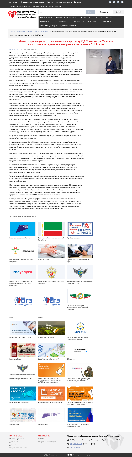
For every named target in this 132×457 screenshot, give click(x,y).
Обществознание (55, 6)
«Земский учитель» (62, 22)
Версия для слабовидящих (82, 455)
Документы (45, 22)
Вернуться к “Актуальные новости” (24, 216)
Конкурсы (111, 18)
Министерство (14, 2)
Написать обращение (39, 6)
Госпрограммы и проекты (18, 448)
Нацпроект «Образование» (67, 18)
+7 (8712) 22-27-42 (76, 444)
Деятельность (46, 18)
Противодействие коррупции (19, 6)
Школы (50, 2)
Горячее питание (107, 22)
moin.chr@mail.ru (75, 447)
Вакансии (77, 2)
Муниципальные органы (63, 2)
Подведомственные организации (33, 2)
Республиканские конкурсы (47, 442)
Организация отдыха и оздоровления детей (58, 26)
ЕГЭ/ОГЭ (99, 18)
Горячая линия (91, 22)
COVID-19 (77, 22)
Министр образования (16, 439)
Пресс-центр (87, 18)
